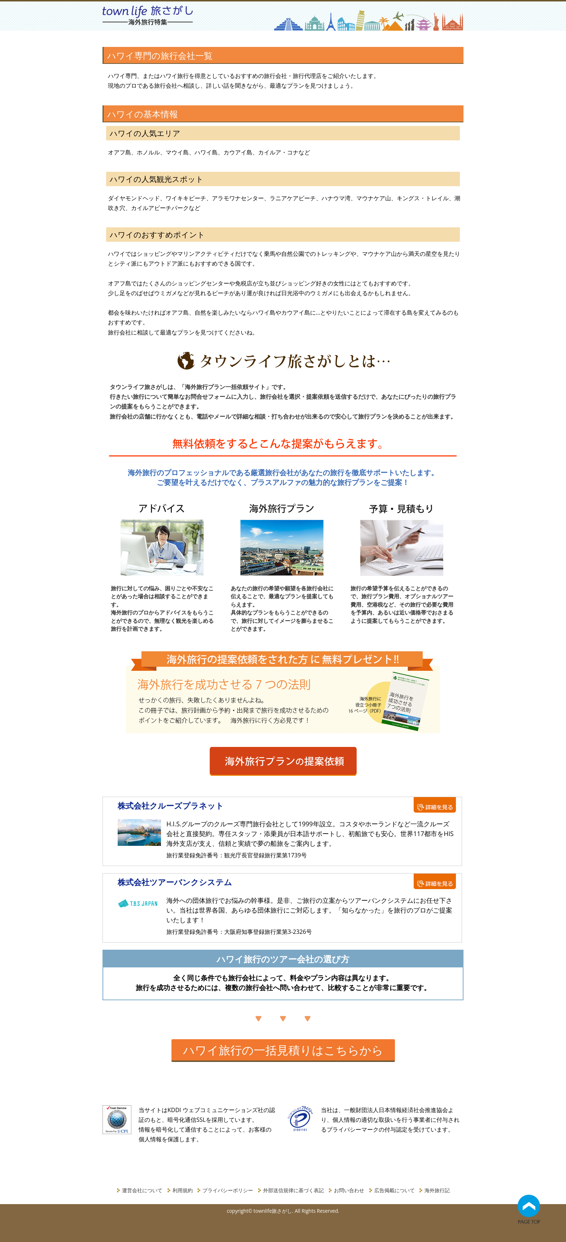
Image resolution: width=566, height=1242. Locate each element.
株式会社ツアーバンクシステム (175, 881)
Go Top (529, 1212)
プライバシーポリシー (228, 1190)
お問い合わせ (349, 1190)
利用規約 (183, 1190)
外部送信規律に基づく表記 (293, 1190)
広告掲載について (394, 1190)
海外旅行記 (437, 1190)
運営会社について (142, 1190)
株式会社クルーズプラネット (171, 805)
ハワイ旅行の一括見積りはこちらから (283, 1050)
